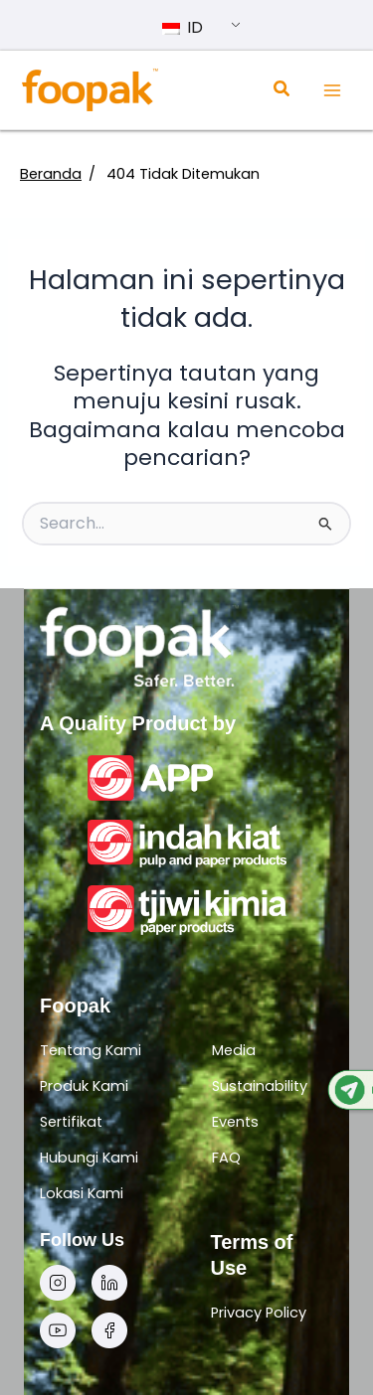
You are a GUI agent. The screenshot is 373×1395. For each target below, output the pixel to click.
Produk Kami (84, 1086)
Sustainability (259, 1086)
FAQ (226, 1157)
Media (234, 1050)
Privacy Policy (258, 1312)
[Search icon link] (282, 90)
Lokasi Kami (81, 1193)
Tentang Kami (90, 1050)
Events (235, 1122)
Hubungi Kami (89, 1157)
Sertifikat (71, 1122)
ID (182, 27)
